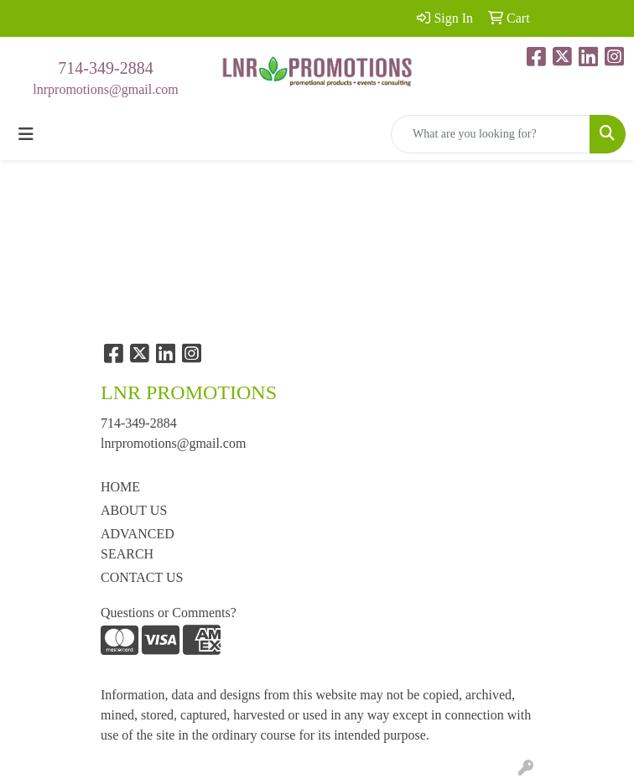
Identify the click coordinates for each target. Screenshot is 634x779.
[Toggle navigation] (26, 134)
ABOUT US (134, 510)
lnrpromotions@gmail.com (105, 89)
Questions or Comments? (168, 612)
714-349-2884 (105, 68)
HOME (120, 487)
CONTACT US (142, 577)
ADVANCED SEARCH (137, 544)
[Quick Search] (490, 134)
